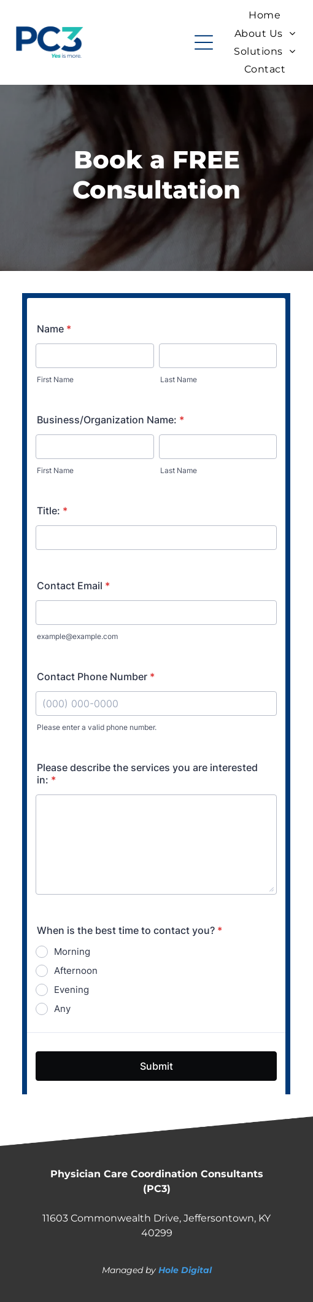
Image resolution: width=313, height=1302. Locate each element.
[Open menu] (204, 42)
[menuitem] (264, 15)
